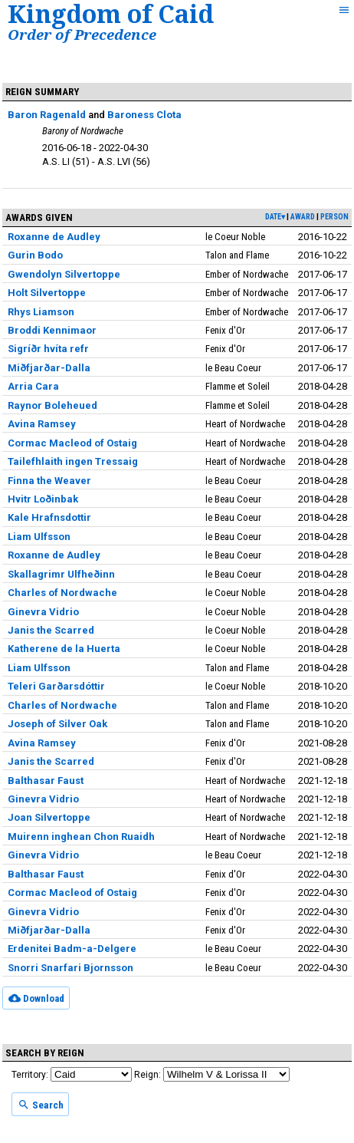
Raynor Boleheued (52, 405)
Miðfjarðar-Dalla (49, 368)
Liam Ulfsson (39, 536)
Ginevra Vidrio (43, 612)
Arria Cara (33, 386)
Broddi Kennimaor (52, 330)
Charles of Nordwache (62, 592)
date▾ (275, 217)
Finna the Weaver (49, 480)
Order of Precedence (82, 34)
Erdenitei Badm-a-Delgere (72, 948)
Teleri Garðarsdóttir (56, 686)
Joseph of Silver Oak (57, 724)
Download (36, 998)
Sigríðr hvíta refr (48, 348)
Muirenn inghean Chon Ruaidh (81, 836)
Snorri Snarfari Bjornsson (70, 967)
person (334, 217)
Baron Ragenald (47, 114)
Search (41, 1105)
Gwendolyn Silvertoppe (64, 274)
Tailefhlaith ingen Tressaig (73, 461)
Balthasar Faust (46, 780)
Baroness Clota (144, 114)
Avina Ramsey (42, 424)
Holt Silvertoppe (47, 292)
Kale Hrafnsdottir (49, 517)
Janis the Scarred (51, 630)
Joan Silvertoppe (49, 817)
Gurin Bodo (35, 255)
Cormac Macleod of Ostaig (72, 443)
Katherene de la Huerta (64, 648)
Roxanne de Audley (54, 236)
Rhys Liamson (41, 312)
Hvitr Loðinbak (43, 499)
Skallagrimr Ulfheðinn (61, 574)
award (302, 217)
